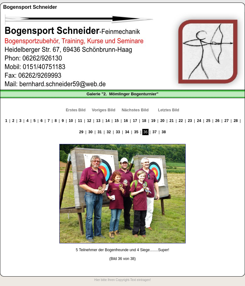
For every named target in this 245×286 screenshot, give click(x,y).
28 (236, 121)
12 (89, 121)
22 (181, 121)
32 (109, 132)
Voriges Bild (103, 110)
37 (154, 132)
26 (217, 121)
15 (117, 121)
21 (172, 121)
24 (199, 121)
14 (107, 121)
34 (127, 132)
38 (164, 132)
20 (162, 121)
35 (136, 132)
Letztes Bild (168, 110)
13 (98, 121)
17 (135, 121)
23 (190, 121)
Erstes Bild (76, 110)
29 (81, 132)
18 (144, 121)
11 (80, 121)
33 (118, 132)
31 (99, 132)
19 (153, 121)
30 (90, 132)
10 (71, 121)
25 (208, 121)
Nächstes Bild (135, 110)
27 (227, 121)
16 (126, 121)
